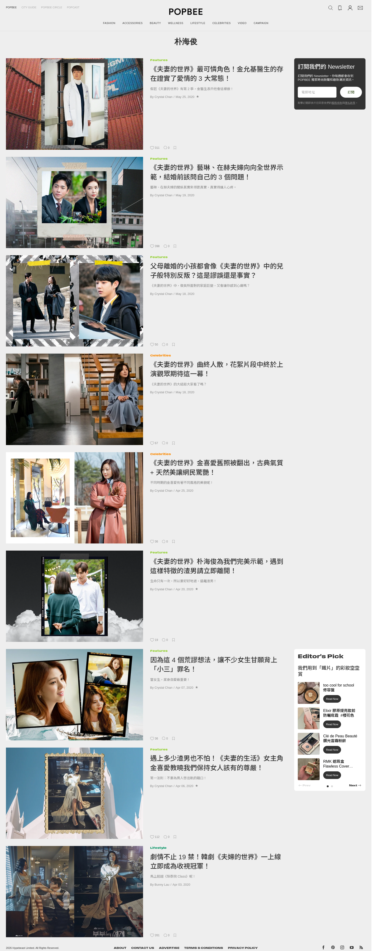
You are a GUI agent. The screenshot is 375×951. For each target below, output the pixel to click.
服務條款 (337, 102)
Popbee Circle (51, 7)
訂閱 (351, 92)
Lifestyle (158, 847)
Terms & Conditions (203, 947)
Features (159, 60)
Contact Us (142, 947)
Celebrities (160, 355)
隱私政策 (350, 102)
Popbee (11, 7)
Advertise (169, 947)
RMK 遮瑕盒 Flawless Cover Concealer (336, 766)
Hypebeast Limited (23, 947)
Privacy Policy (243, 947)
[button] (328, 786)
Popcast (73, 7)
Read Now (332, 698)
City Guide (28, 7)
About (120, 947)
